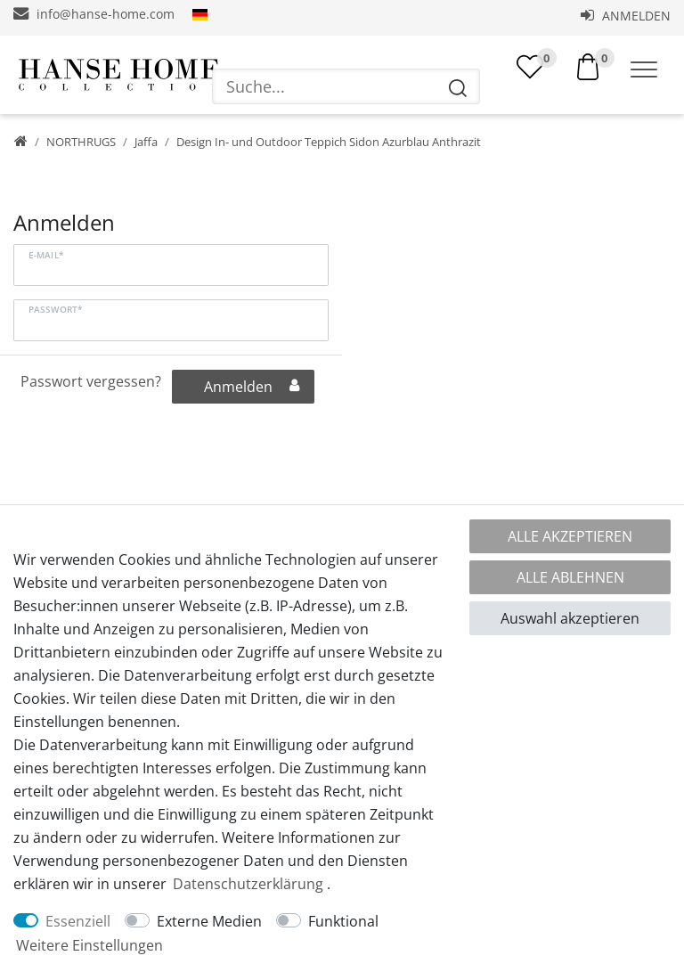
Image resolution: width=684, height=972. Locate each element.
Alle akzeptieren (570, 536)
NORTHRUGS (81, 142)
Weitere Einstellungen (89, 945)
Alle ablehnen (570, 577)
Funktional (343, 921)
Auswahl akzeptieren (570, 618)
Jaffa (146, 142)
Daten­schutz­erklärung (248, 884)
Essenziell (77, 921)
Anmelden (626, 15)
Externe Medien (209, 921)
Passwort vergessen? (90, 381)
